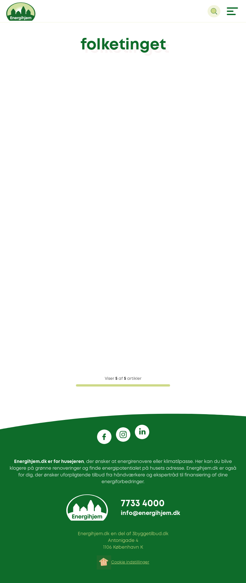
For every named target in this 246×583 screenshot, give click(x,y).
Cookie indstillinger (130, 562)
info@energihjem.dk (150, 513)
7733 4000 (143, 504)
